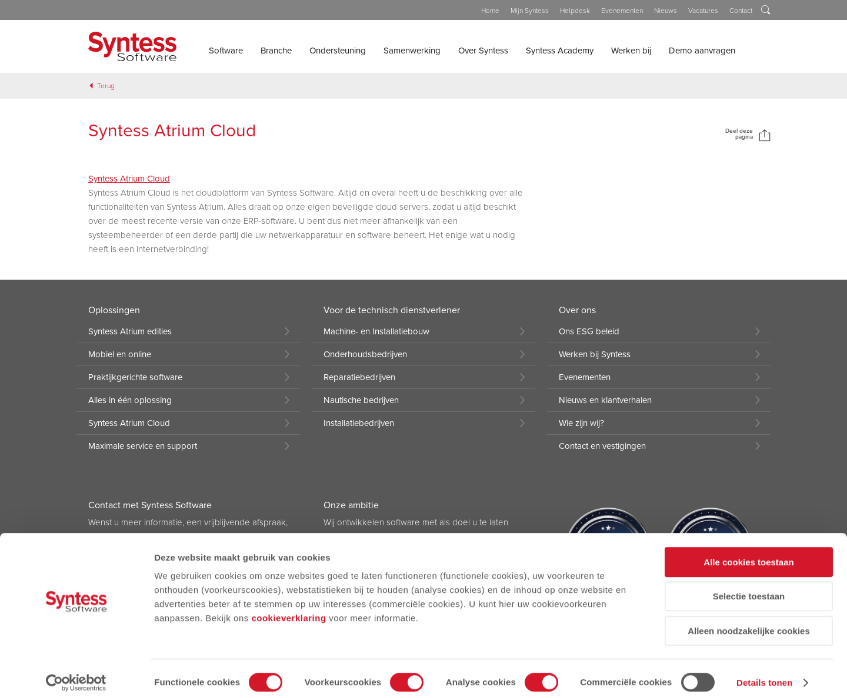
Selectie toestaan (749, 589)
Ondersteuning (337, 50)
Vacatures (703, 10)
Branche (276, 50)
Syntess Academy (559, 50)
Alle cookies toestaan (748, 554)
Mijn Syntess (530, 10)
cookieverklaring (288, 610)
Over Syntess (483, 50)
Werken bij (631, 50)
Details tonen (764, 675)
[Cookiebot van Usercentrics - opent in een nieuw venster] (76, 675)
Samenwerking (412, 50)
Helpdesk (575, 10)
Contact (740, 10)
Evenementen (622, 10)
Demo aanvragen (702, 50)
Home (490, 10)
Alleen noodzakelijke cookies (749, 623)
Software (226, 50)
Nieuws (665, 10)
